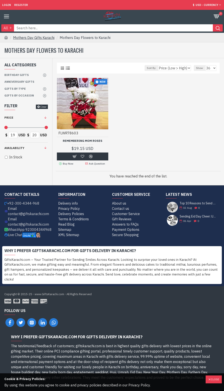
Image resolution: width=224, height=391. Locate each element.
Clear (43, 106)
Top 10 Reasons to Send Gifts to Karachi (198, 203)
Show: (199, 68)
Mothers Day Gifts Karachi (33, 37)
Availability (14, 148)
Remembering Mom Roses (82, 141)
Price (8, 117)
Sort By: (151, 68)
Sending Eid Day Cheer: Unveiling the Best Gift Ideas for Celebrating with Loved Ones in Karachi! (198, 216)
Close (215, 379)
